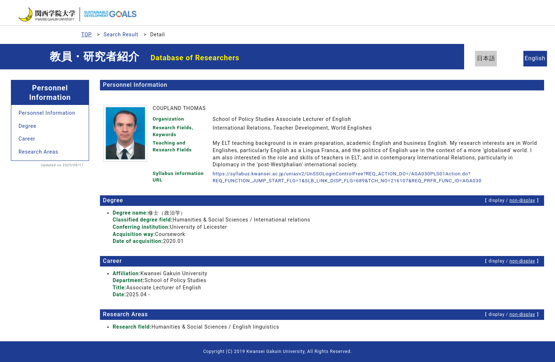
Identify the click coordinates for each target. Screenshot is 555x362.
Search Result (121, 34)
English (529, 58)
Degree (27, 126)
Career (27, 139)
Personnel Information (47, 113)
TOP (86, 34)
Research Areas (38, 152)
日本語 (489, 58)
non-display (522, 200)
